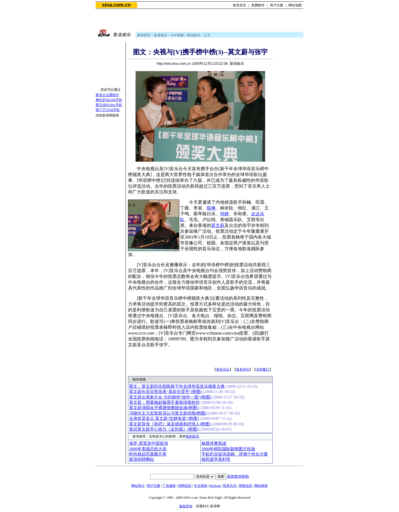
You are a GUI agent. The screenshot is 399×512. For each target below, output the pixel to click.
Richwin (215, 486)
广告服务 (169, 486)
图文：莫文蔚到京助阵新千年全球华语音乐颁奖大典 (177, 386)
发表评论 (242, 369)
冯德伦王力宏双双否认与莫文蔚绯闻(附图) (168, 413)
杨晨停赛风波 (213, 443)
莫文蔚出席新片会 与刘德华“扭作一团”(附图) (170, 397)
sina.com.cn (116, 5)
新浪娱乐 (193, 35)
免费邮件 (258, 5)
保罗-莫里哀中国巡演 (148, 443)
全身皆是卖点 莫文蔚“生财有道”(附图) (164, 418)
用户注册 (276, 5)
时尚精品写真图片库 (148, 454)
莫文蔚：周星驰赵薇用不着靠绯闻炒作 (164, 402)
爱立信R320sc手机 (109, 105)
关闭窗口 (262, 369)
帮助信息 (245, 486)
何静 (224, 213)
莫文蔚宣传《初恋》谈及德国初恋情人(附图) (170, 424)
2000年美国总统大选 (148, 449)
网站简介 (138, 486)
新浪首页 (239, 5)
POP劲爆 (177, 35)
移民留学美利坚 (216, 459)
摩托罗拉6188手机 (109, 100)
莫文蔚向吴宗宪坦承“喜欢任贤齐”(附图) (165, 391)
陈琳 (211, 208)
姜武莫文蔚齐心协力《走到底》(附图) (163, 429)
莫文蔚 (217, 225)
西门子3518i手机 (108, 110)
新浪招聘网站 (141, 459)
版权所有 (186, 506)
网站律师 (261, 486)
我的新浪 (192, 436)
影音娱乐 (160, 35)
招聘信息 (184, 486)
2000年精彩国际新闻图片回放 (228, 449)
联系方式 (229, 486)
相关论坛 (222, 369)
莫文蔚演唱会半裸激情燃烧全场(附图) (163, 407)
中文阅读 (200, 486)
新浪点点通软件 (107, 95)
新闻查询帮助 (238, 476)
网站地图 (295, 5)
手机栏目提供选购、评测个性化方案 (234, 454)
